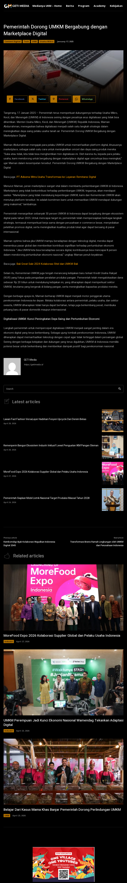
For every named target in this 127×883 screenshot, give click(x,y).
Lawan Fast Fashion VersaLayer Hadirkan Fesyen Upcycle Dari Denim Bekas (45, 419)
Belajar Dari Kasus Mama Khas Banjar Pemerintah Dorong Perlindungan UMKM (62, 809)
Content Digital (13, 41)
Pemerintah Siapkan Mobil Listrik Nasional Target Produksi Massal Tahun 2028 (47, 498)
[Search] (119, 389)
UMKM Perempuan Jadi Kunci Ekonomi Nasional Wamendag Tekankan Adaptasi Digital (63, 722)
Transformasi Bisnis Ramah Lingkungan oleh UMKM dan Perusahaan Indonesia (96, 543)
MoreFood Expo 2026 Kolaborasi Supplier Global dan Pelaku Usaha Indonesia (46, 472)
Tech (26, 41)
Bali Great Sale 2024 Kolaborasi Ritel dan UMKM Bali (47, 264)
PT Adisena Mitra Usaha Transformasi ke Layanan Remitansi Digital (56, 177)
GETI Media (30, 360)
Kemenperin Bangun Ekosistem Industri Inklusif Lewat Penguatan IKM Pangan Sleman (51, 445)
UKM (34, 41)
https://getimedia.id (33, 364)
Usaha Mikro (46, 41)
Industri (8, 641)
